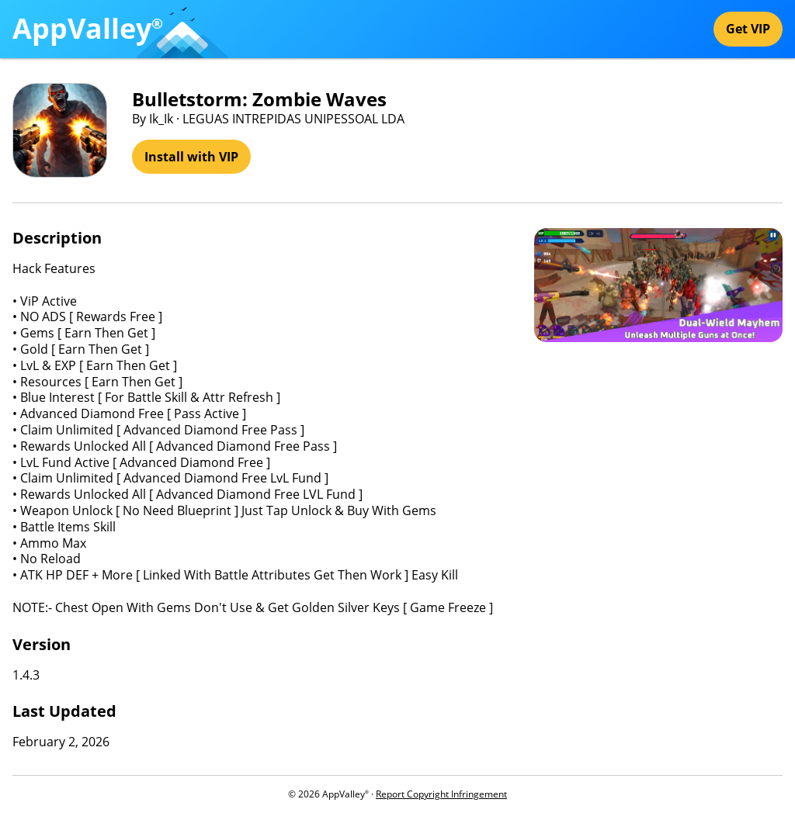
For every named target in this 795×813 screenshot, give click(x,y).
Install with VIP (191, 156)
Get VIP (748, 28)
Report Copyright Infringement (441, 794)
